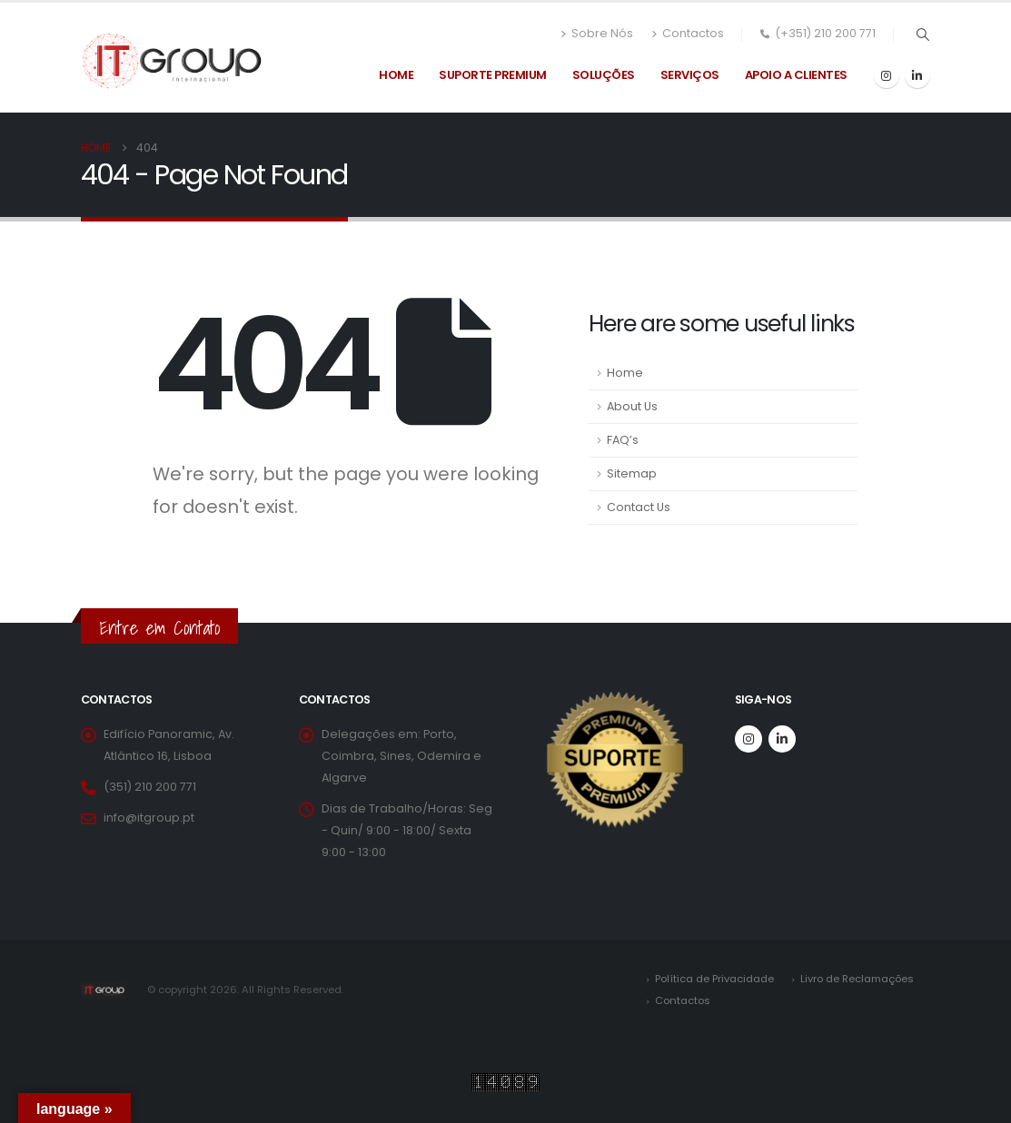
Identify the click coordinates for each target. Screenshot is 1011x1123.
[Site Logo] (172, 61)
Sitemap (632, 473)
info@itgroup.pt (149, 817)
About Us (632, 406)
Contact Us (638, 507)
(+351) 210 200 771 (818, 33)
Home (396, 75)
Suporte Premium (493, 75)
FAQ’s (623, 440)
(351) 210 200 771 (150, 786)
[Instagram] (886, 75)
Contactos (687, 33)
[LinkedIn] (917, 75)
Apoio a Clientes (796, 75)
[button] (923, 34)
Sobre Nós (596, 33)
